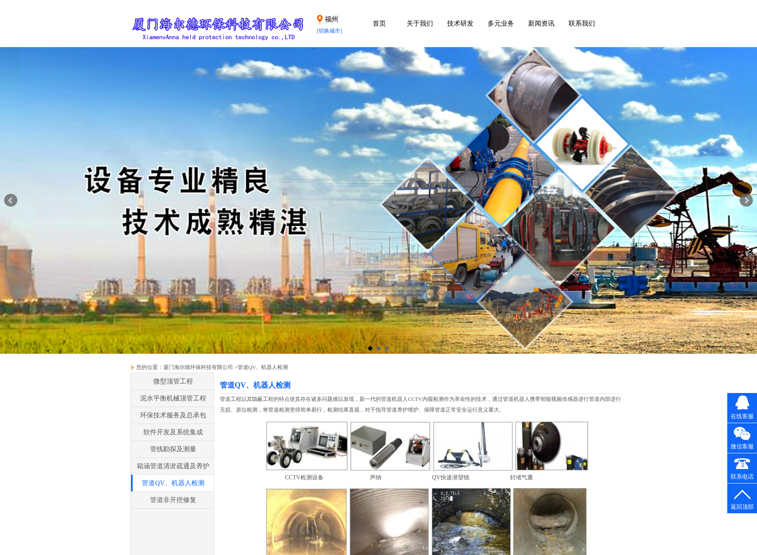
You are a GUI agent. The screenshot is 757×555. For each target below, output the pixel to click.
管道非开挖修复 (173, 499)
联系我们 (582, 23)
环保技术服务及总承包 (173, 415)
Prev (10, 200)
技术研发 (460, 23)
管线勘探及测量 (173, 449)
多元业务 (501, 23)
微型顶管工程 (173, 381)
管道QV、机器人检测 (263, 367)
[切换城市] (329, 31)
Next (746, 200)
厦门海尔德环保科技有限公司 (198, 367)
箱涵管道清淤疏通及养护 (173, 465)
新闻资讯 (541, 23)
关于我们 (420, 23)
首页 (379, 23)
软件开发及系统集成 (173, 432)
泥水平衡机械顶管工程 (173, 398)
